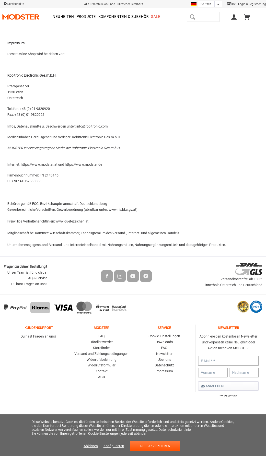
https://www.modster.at (39, 164)
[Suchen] (192, 17)
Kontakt (101, 371)
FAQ (101, 336)
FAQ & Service (36, 278)
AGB (101, 377)
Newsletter (164, 354)
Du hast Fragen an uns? (29, 284)
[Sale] (156, 17)
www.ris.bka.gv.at (122, 209)
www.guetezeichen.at (72, 221)
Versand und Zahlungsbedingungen (101, 354)
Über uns (164, 360)
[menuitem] (63, 17)
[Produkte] (86, 17)
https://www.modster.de (83, 164)
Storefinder (101, 348)
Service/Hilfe (14, 4)
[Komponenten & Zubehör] (123, 17)
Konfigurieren (114, 446)
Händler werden (102, 342)
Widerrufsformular (102, 365)
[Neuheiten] (63, 17)
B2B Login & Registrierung (246, 4)
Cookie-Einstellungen (164, 336)
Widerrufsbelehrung (101, 360)
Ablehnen (91, 446)
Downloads (164, 342)
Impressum (164, 371)
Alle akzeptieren (154, 446)
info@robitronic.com (92, 126)
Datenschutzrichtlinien (176, 430)
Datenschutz (164, 365)
